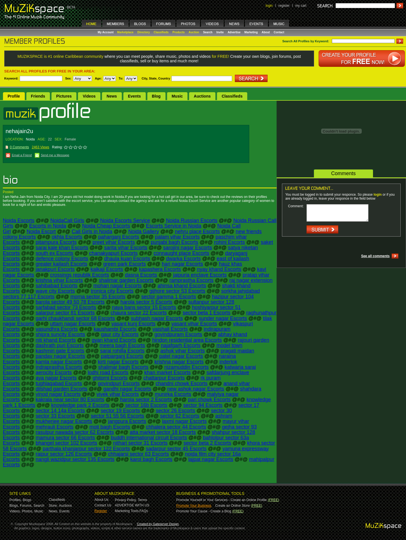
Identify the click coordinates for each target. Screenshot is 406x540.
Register (100, 511)
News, (53, 511)
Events (134, 96)
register (284, 6)
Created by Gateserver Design (158, 524)
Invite (220, 32)
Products (179, 32)
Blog (156, 96)
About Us (101, 500)
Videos (89, 96)
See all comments (375, 256)
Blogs (27, 500)
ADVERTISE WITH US (132, 505)
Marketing (251, 32)
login (269, 6)
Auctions (202, 96)
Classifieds (161, 32)
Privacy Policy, (126, 500)
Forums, (26, 506)
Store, (53, 506)
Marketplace (125, 32)
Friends (38, 96)
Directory (143, 32)
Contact (279, 32)
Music (177, 96)
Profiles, (16, 500)
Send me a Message (55, 155)
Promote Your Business (193, 506)
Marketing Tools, (127, 511)
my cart (300, 6)
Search (207, 32)
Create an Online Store (232, 506)
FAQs (144, 511)
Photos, (27, 511)
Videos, (15, 511)
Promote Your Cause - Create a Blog (203, 511)
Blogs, (14, 506)
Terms (142, 500)
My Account (106, 32)
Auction (194, 32)
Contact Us (102, 505)
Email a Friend (22, 155)
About (266, 32)
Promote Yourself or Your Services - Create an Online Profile (221, 500)
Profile (14, 96)
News (112, 96)
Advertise (234, 32)
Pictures (64, 96)
